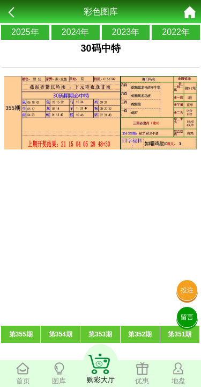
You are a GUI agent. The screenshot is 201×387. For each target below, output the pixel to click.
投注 (187, 290)
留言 (187, 317)
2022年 (176, 32)
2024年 (76, 32)
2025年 (25, 32)
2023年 (126, 32)
